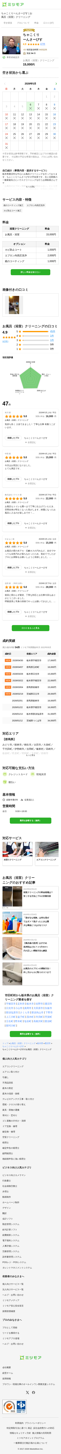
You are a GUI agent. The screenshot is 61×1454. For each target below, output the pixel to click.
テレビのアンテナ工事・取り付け (18, 1099)
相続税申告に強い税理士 (14, 1159)
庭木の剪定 (7, 1088)
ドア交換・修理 (9, 1126)
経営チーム (7, 1373)
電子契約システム (10, 1240)
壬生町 (9, 1021)
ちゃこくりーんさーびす (13, 1046)
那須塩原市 (12, 1012)
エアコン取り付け (10, 1072)
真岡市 (27, 1008)
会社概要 (6, 1367)
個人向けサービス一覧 (13, 1284)
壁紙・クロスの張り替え (14, 1104)
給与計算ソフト (9, 1229)
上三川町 (11, 1017)
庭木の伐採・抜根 (10, 1093)
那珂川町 (11, 1025)
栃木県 (40, 1043)
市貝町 (39, 1017)
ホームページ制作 (10, 1202)
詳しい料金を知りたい (30, 272)
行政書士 (6, 1180)
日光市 (9, 1008)
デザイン (6, 1208)
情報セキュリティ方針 (20, 1433)
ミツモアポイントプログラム (30, 1438)
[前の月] (4, 83)
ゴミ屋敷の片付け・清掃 (14, 1121)
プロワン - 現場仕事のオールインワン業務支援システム (28, 1384)
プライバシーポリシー (35, 1423)
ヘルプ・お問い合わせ (13, 1295)
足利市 (21, 1003)
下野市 (49, 1012)
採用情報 (6, 1378)
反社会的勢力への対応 (43, 1428)
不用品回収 (7, 1082)
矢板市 (48, 1008)
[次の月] (56, 83)
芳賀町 (48, 1017)
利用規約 (19, 1423)
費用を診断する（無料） (30, 820)
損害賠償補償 (8, 1311)
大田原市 (38, 1008)
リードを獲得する (10, 1333)
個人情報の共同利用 (41, 1433)
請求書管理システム (11, 1257)
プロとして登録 (9, 1327)
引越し (5, 1077)
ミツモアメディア (10, 1300)
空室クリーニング (10, 1137)
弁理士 (5, 1191)
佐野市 (39, 1003)
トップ (5, 1043)
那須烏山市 (37, 1012)
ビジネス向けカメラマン (14, 1175)
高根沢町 (38, 1021)
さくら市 (25, 1012)
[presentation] (7, 23)
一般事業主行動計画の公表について (30, 1443)
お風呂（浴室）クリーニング (22, 1043)
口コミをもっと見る (30, 628)
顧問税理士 (7, 1153)
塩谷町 (27, 1021)
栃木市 (30, 1003)
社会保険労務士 (9, 1186)
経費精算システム (10, 1235)
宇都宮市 (11, 1003)
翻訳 (4, 1213)
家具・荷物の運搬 (10, 1110)
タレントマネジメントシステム (17, 1267)
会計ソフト (7, 1218)
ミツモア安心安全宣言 (13, 1306)
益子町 (21, 1017)
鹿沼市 (48, 1003)
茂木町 (30, 1017)
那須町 (48, 1021)
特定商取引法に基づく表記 (19, 1428)
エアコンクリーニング (13, 1066)
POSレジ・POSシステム (14, 1262)
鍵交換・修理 (8, 1131)
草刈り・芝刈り (9, 1115)
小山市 (18, 1008)
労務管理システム (10, 1251)
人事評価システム (10, 1246)
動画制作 (6, 1197)
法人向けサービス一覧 (13, 1289)
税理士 (5, 1142)
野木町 (18, 1021)
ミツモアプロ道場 (10, 1338)
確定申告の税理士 (10, 1148)
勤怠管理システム (10, 1224)
